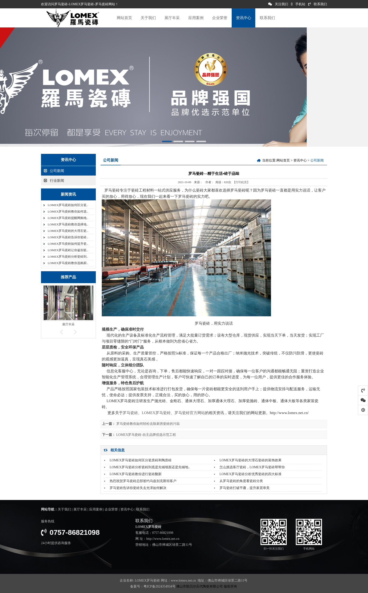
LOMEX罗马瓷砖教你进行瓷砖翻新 (136, 474)
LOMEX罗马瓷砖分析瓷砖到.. (68, 256)
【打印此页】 (241, 182)
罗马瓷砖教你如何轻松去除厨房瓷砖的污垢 (148, 424)
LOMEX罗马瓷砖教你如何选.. (68, 211)
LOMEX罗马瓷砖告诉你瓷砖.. (68, 237)
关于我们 (148, 18)
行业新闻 (54, 180)
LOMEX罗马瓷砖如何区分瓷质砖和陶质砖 (141, 460)
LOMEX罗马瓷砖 (156, 413)
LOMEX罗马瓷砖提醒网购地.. (68, 218)
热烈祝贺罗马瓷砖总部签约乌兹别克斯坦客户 (143, 481)
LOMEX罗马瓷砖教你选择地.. (68, 224)
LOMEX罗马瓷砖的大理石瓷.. (68, 231)
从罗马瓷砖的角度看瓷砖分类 (241, 481)
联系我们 (317, 4)
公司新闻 (54, 171)
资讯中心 (243, 18)
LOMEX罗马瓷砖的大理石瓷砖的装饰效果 (250, 460)
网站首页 (124, 18)
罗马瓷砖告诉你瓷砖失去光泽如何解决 (138, 488)
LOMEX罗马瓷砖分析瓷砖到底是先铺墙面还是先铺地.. (150, 467)
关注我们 (278, 4)
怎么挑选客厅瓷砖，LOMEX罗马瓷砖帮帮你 (252, 467)
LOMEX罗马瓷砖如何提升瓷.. (68, 243)
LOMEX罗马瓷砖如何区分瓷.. (68, 205)
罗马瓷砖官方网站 (189, 413)
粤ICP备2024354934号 (159, 586)
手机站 (298, 4)
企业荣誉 (219, 18)
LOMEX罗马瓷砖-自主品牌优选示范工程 (146, 435)
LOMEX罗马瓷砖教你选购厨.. (68, 263)
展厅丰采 (172, 18)
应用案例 (196, 18)
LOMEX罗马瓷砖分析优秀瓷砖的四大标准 (250, 474)
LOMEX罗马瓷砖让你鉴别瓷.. (68, 250)
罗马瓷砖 (130, 413)
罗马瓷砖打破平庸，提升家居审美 (245, 488)
